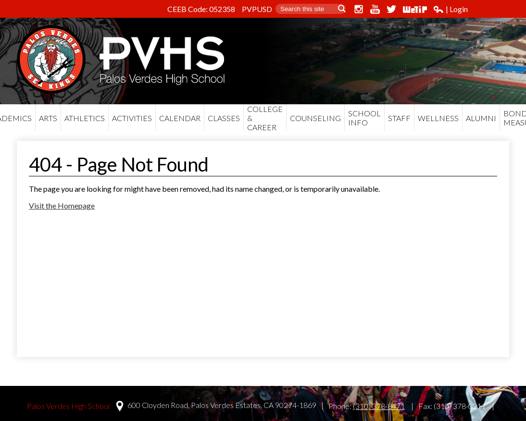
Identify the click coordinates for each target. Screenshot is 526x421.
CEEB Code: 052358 (201, 8)
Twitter (391, 9)
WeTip (415, 9)
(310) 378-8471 (379, 405)
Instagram (358, 9)
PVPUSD (257, 8)
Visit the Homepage (62, 205)
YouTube (375, 9)
